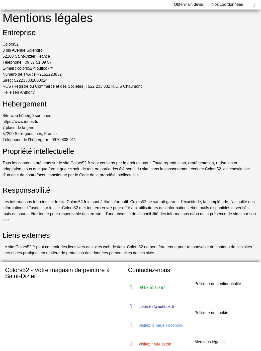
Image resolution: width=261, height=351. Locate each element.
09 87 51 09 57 (152, 287)
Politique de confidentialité (218, 284)
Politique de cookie (211, 313)
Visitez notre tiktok (155, 344)
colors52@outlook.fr (157, 306)
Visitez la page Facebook (161, 325)
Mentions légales (210, 342)
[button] (253, 4)
